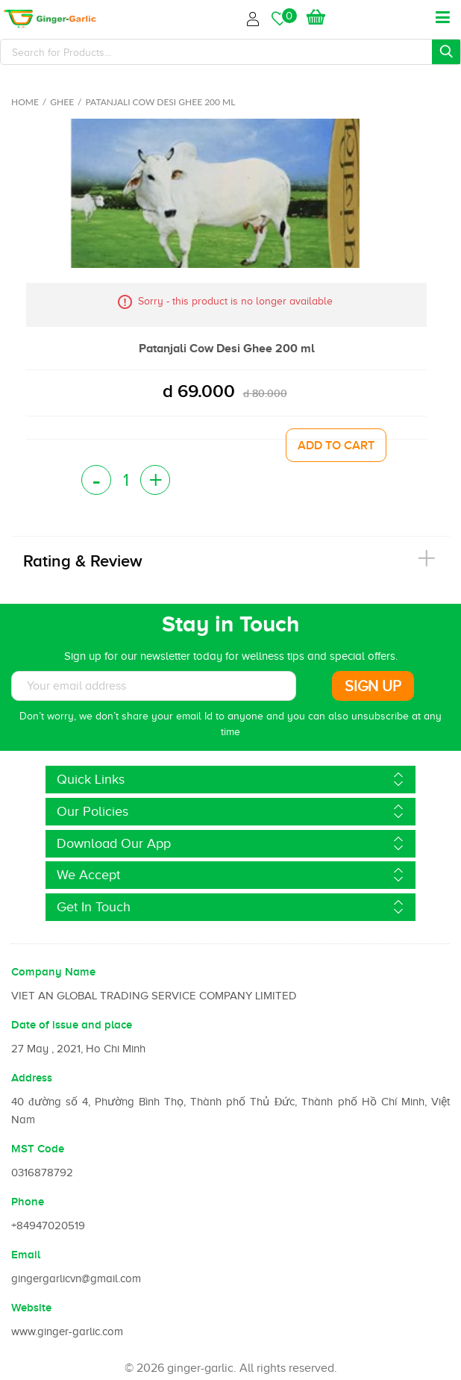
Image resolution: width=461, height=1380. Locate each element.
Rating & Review (82, 561)
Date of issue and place (71, 1025)
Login (255, 16)
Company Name (53, 972)
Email (25, 1255)
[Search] (230, 52)
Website (31, 1308)
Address (31, 1078)
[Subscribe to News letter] (153, 686)
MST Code (37, 1149)
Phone (27, 1202)
